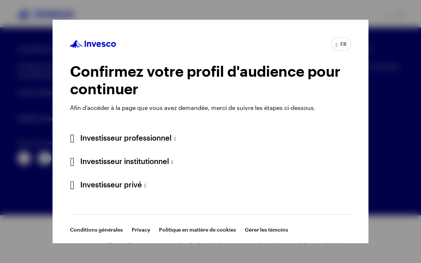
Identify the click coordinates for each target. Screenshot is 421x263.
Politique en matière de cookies (197, 229)
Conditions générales (96, 229)
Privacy (141, 229)
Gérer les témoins (266, 229)
